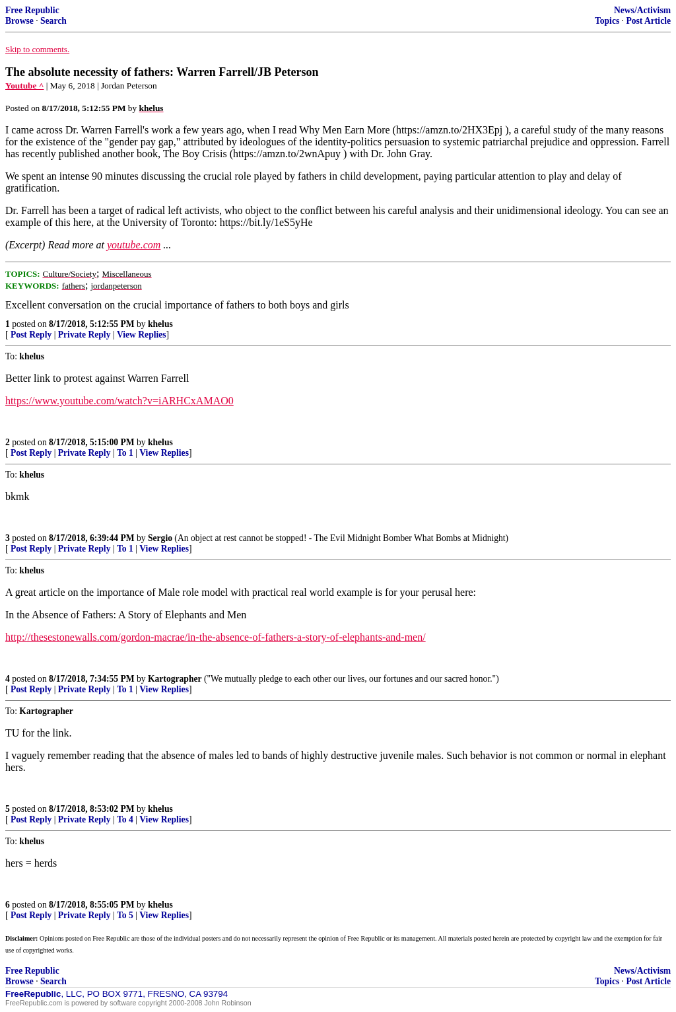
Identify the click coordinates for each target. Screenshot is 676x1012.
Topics (607, 21)
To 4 (125, 819)
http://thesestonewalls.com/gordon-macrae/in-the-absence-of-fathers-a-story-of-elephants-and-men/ (215, 637)
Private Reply (84, 335)
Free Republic (32, 10)
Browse (19, 21)
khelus (160, 324)
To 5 (125, 915)
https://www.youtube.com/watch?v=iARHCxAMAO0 (119, 400)
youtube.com (133, 244)
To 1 (125, 453)
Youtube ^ (24, 85)
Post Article (648, 21)
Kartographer (175, 679)
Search (53, 21)
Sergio (160, 538)
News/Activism (642, 10)
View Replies (141, 335)
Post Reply (31, 335)
